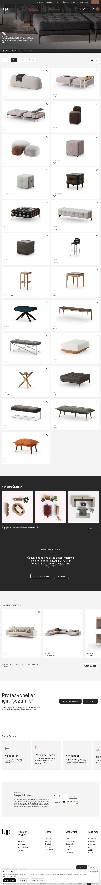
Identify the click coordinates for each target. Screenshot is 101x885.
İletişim (65, 2)
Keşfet (49, 9)
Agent (74, 9)
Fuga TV (48, 839)
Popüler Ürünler (83, 2)
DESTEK (73, 796)
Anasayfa (20, 9)
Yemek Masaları (23, 847)
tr (95, 2)
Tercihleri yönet (93, 871)
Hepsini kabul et (9, 880)
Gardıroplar (22, 853)
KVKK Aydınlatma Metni (10, 876)
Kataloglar (49, 2)
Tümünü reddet (23, 880)
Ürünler (27, 9)
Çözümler (71, 831)
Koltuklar (21, 841)
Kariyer (73, 2)
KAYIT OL (93, 867)
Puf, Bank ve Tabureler (20, 51)
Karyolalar (21, 850)
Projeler (42, 9)
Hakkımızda (92, 839)
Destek (58, 2)
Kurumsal (57, 9)
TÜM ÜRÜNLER (90, 666)
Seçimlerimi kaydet (38, 880)
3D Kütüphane (49, 849)
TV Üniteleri (22, 844)
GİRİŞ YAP (81, 867)
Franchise (91, 844)
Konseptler (69, 852)
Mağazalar (40, 2)
